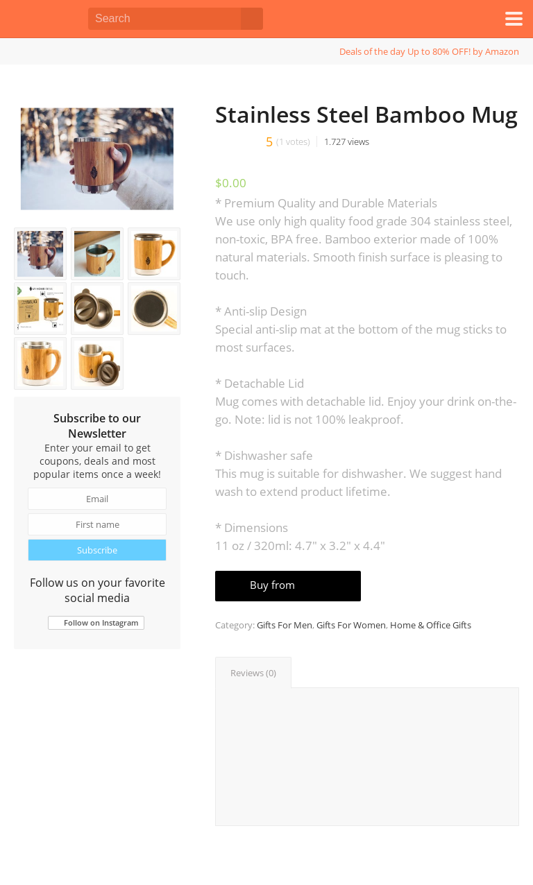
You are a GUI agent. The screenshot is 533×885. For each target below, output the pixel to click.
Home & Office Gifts (430, 625)
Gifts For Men (284, 625)
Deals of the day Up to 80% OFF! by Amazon (429, 51)
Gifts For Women (351, 625)
